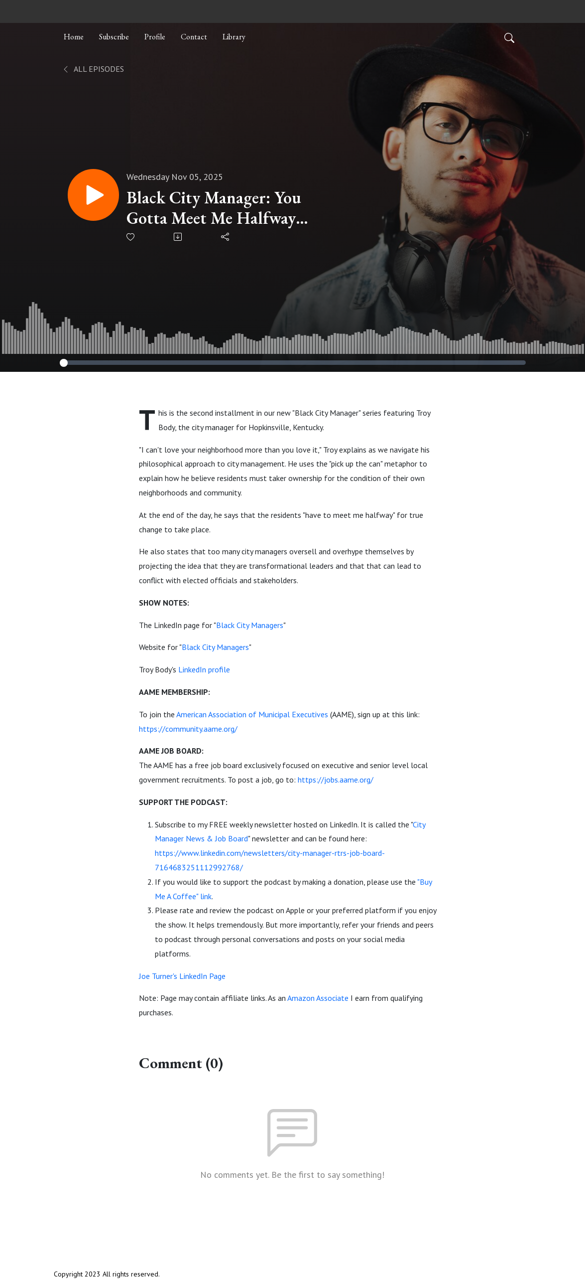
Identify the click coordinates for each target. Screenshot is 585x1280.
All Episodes (93, 69)
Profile (154, 36)
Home (74, 36)
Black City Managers (249, 625)
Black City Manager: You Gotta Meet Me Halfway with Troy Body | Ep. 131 (215, 207)
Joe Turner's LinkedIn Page (182, 976)
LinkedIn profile (204, 669)
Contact (194, 36)
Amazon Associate (318, 998)
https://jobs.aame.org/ (335, 780)
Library (234, 36)
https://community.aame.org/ (188, 729)
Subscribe (114, 36)
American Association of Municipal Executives (252, 714)
